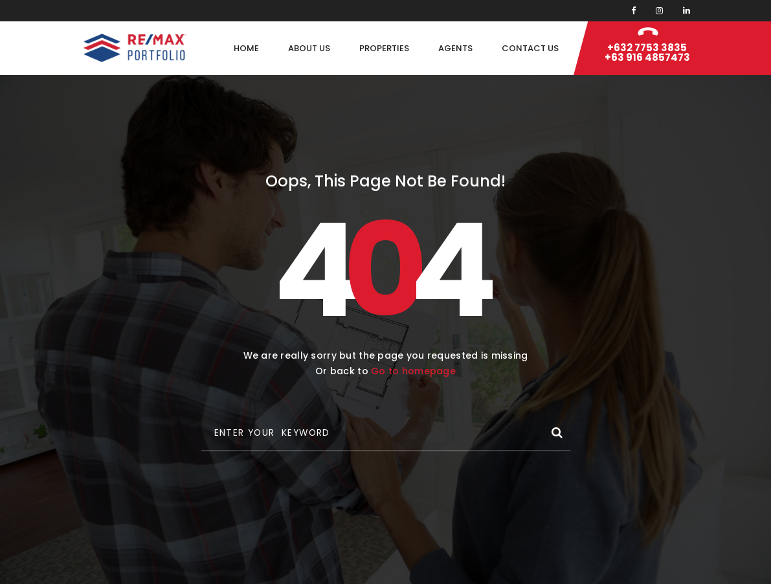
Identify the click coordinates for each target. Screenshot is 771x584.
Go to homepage (413, 371)
